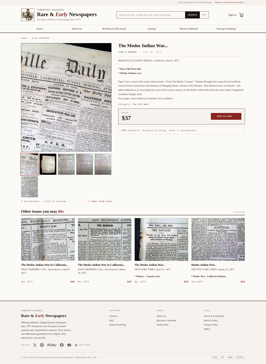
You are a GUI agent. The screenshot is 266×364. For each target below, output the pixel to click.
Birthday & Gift (114, 28)
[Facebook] (62, 345)
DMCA (207, 328)
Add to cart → (226, 116)
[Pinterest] (42, 345)
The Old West (140, 104)
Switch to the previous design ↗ (230, 2)
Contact (113, 315)
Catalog (151, 28)
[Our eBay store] (51, 345)
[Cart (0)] (241, 15)
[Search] (192, 15)
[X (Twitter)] (35, 345)
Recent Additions (189, 28)
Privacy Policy (211, 324)
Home (39, 28)
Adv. (204, 14)
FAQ (111, 320)
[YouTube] (69, 345)
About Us (77, 28)
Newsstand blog (117, 324)
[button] (66, 97)
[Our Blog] (82, 345)
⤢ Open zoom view (99, 201)
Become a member (166, 320)
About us (161, 315)
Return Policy (210, 320)
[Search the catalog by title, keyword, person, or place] (151, 15)
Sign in (232, 14)
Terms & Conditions (214, 315)
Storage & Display (226, 28)
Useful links (162, 324)
